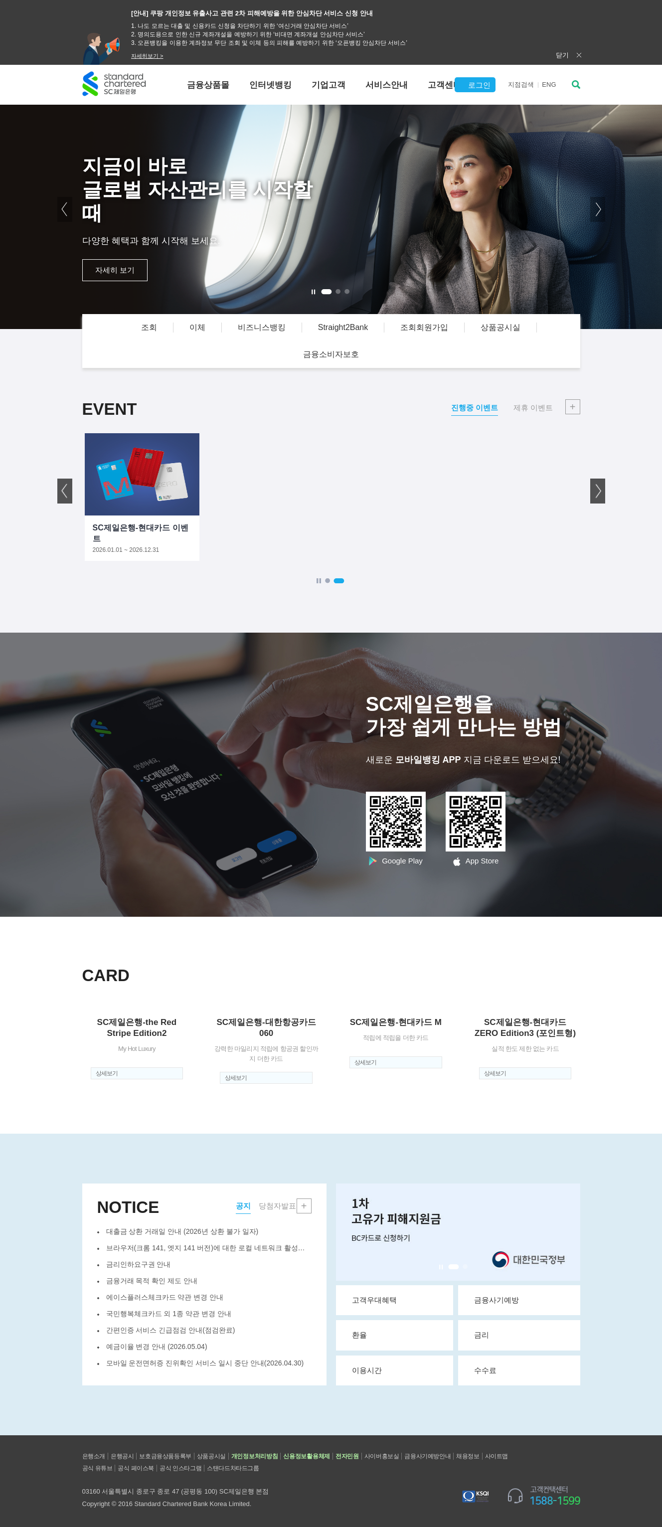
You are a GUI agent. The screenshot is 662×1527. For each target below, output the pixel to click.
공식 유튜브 (97, 1468)
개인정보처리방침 (254, 1456)
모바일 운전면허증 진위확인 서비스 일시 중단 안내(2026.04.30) (205, 1363)
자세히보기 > (147, 56)
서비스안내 (386, 84)
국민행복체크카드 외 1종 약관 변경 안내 (168, 1314)
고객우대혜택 (398, 1300)
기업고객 (328, 84)
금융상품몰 (208, 84)
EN (549, 84)
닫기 (562, 55)
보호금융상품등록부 (165, 1456)
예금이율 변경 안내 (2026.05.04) (156, 1347)
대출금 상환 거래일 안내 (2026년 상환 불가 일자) (182, 1231)
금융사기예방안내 (427, 1456)
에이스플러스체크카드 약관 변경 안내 (165, 1297)
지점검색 (521, 84)
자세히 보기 (115, 270)
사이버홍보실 (381, 1456)
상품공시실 (211, 1456)
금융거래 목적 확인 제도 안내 (152, 1281)
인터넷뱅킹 (270, 84)
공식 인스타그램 (180, 1468)
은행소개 (93, 1456)
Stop (441, 1267)
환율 (398, 1335)
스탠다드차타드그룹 (233, 1468)
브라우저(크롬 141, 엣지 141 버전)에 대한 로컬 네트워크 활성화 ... (209, 1248)
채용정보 (467, 1456)
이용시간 (398, 1370)
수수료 (523, 1370)
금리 (523, 1335)
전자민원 (347, 1456)
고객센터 (445, 84)
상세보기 (107, 1073)
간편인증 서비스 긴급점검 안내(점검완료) (170, 1330)
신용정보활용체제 (306, 1456)
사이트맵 (496, 1456)
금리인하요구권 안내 (138, 1264)
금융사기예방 (523, 1300)
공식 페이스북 (136, 1468)
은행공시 (122, 1456)
